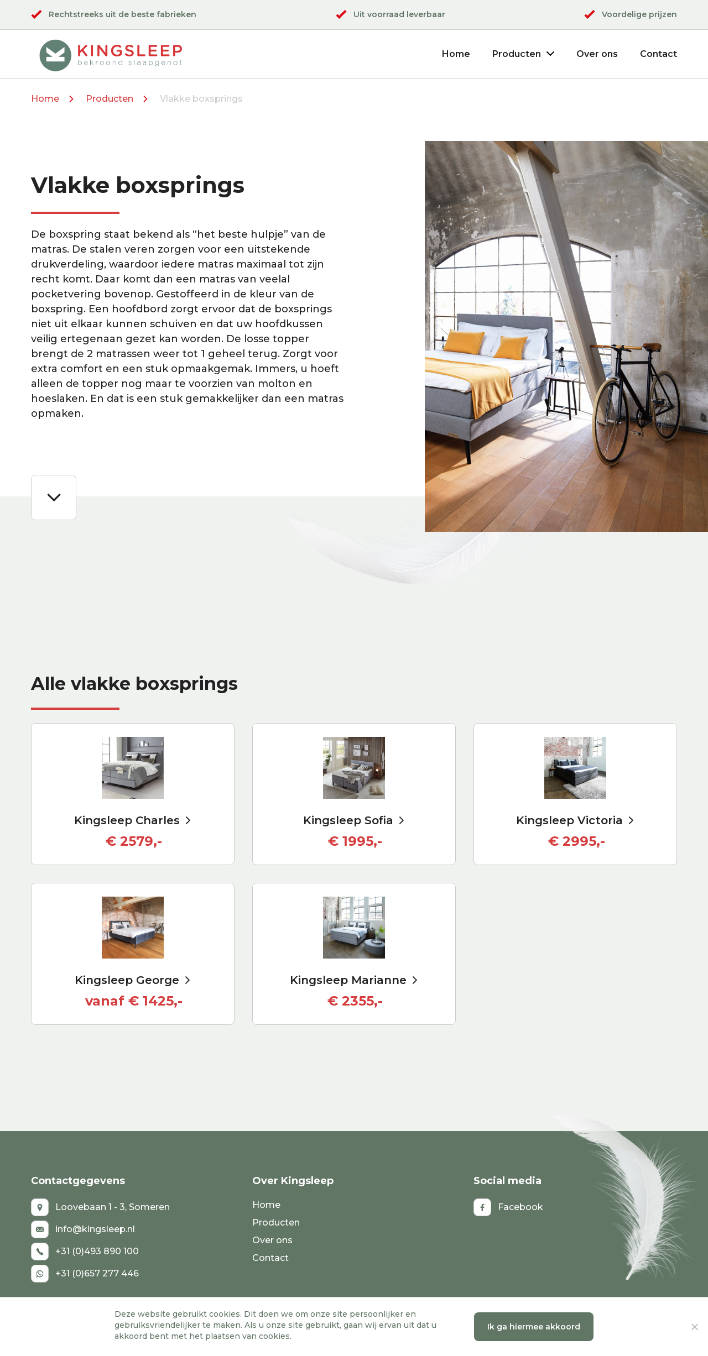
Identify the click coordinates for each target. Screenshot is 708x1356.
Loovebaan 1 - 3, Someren (100, 1207)
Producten (523, 54)
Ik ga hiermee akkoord (533, 1327)
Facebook (508, 1207)
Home (456, 54)
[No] (694, 1326)
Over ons (597, 54)
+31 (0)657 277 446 (85, 1273)
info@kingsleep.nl (83, 1229)
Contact (658, 54)
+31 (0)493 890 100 (85, 1251)
